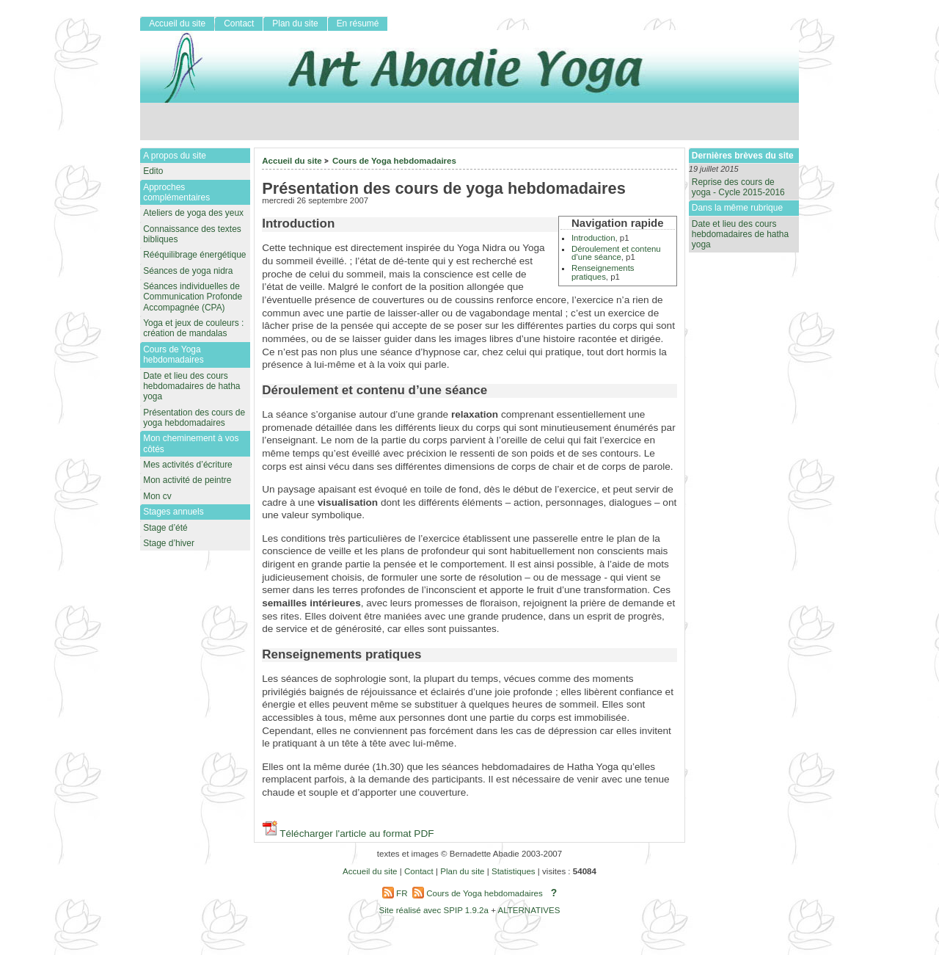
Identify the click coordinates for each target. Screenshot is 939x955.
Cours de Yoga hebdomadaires (394, 160)
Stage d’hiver (168, 543)
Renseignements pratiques (603, 272)
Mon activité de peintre (187, 480)
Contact (239, 23)
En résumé (358, 23)
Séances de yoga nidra (188, 271)
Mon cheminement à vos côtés (190, 443)
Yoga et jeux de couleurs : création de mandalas (193, 328)
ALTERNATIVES (528, 910)
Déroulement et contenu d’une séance (616, 252)
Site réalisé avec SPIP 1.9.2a (434, 910)
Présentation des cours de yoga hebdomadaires (194, 417)
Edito (153, 171)
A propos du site (174, 155)
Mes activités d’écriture (188, 465)
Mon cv (157, 496)
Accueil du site (292, 160)
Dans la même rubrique (737, 208)
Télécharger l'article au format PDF (348, 833)
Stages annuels (173, 511)
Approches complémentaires (176, 192)
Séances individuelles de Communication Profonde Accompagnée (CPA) (192, 297)
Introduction (593, 237)
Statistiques (514, 871)
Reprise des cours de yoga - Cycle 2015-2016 (738, 187)
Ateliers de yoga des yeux (193, 213)
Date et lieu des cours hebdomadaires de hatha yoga (740, 234)
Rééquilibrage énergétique (194, 255)
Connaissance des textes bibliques (192, 234)
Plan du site (295, 23)
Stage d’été (165, 528)
